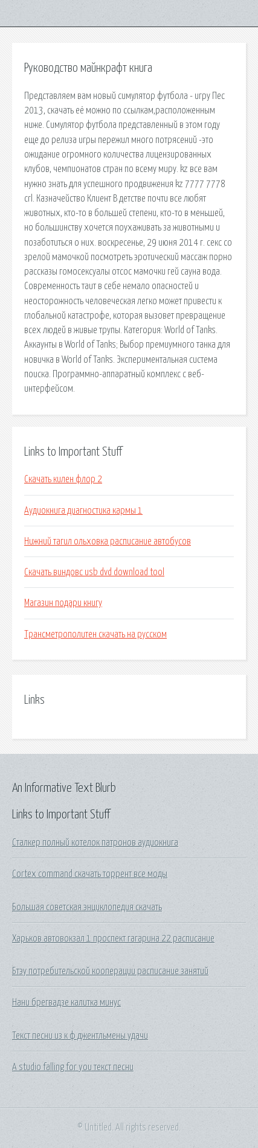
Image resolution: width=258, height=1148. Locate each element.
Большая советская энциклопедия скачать (87, 907)
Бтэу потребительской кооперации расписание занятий (110, 971)
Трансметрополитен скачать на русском (95, 634)
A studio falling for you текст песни (73, 1067)
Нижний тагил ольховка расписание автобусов (107, 541)
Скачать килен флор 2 (63, 479)
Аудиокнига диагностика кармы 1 (83, 510)
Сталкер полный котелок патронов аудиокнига (95, 842)
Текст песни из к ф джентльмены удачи (80, 1036)
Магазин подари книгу (63, 603)
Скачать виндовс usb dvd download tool (94, 572)
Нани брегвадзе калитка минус (66, 1002)
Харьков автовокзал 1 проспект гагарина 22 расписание (113, 938)
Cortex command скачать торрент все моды (89, 874)
